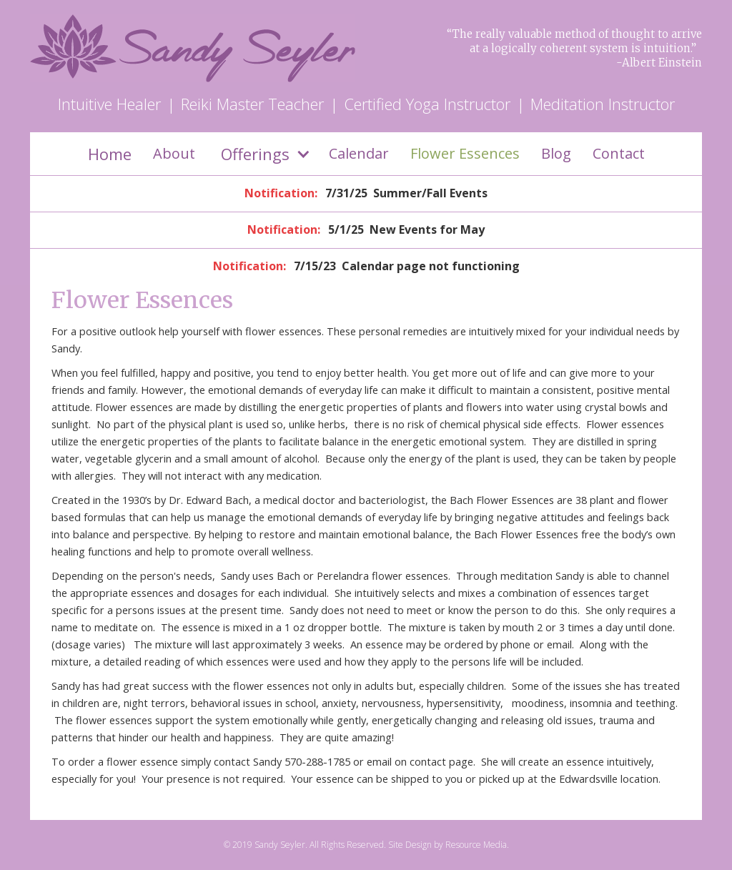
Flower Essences (465, 153)
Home (110, 153)
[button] (262, 153)
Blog (556, 153)
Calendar (359, 153)
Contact (619, 153)
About (174, 153)
